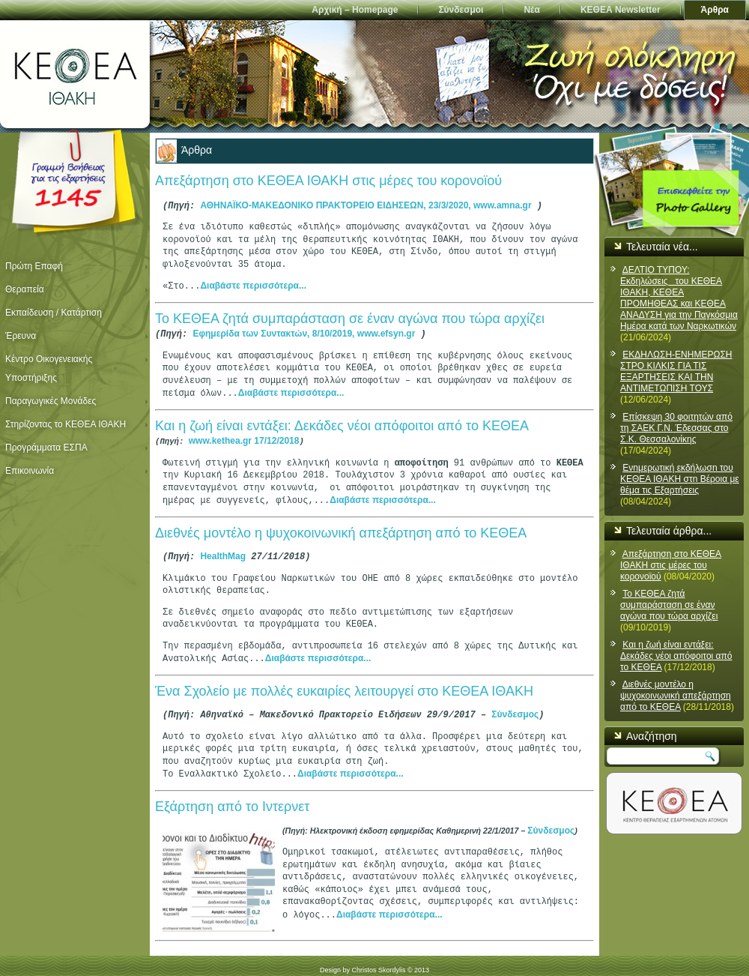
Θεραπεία (24, 289)
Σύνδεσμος (515, 708)
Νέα (531, 9)
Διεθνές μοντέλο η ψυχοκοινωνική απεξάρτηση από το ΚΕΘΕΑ (341, 528)
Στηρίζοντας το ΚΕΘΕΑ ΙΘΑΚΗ (65, 424)
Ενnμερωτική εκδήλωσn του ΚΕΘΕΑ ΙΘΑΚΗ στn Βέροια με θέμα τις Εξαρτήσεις (679, 479)
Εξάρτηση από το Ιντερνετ (232, 799)
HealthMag (223, 551)
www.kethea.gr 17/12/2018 (244, 438)
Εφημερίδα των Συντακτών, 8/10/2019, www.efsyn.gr (303, 332)
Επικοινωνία (29, 471)
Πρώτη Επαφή (34, 266)
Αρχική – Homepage (355, 9)
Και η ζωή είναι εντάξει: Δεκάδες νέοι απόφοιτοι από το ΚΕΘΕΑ (342, 423)
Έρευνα (20, 336)
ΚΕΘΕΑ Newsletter (620, 9)
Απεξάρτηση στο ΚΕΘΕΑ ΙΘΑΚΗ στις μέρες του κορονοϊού (328, 181)
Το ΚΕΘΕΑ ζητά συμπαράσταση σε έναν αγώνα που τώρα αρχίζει (350, 317)
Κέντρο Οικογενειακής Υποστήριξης (48, 368)
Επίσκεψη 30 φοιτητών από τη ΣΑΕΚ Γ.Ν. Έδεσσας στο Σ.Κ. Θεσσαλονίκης (676, 428)
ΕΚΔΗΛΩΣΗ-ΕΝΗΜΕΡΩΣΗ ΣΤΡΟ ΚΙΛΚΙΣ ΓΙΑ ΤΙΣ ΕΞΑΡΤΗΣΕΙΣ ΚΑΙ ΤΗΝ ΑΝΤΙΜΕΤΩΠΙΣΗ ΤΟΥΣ (676, 371)
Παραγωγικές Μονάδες (50, 401)
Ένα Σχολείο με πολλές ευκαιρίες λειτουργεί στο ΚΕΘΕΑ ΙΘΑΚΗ (344, 685)
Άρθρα (715, 9)
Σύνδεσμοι (460, 9)
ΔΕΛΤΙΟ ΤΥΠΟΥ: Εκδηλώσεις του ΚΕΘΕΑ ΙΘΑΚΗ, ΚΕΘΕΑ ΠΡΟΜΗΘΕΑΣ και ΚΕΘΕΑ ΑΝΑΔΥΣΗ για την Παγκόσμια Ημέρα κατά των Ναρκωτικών (679, 298)
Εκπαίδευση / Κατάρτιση (53, 312)
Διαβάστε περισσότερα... (253, 285)
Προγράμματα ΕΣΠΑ (46, 447)
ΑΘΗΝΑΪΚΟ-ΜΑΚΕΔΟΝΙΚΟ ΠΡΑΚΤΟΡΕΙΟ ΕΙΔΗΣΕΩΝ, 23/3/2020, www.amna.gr (365, 205)
